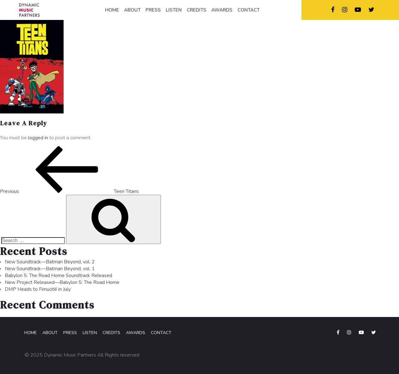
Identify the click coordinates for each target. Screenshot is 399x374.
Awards (135, 333)
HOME (112, 10)
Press (70, 333)
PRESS (153, 10)
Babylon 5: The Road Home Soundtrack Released (58, 275)
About (50, 333)
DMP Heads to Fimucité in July (38, 289)
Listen (90, 333)
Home (30, 333)
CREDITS (196, 10)
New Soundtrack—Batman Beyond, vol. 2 (50, 261)
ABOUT (132, 10)
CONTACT (249, 10)
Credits (111, 333)
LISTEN (174, 10)
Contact (161, 333)
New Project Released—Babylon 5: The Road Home (62, 282)
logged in (38, 137)
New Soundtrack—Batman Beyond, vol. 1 (50, 268)
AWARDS (222, 10)
